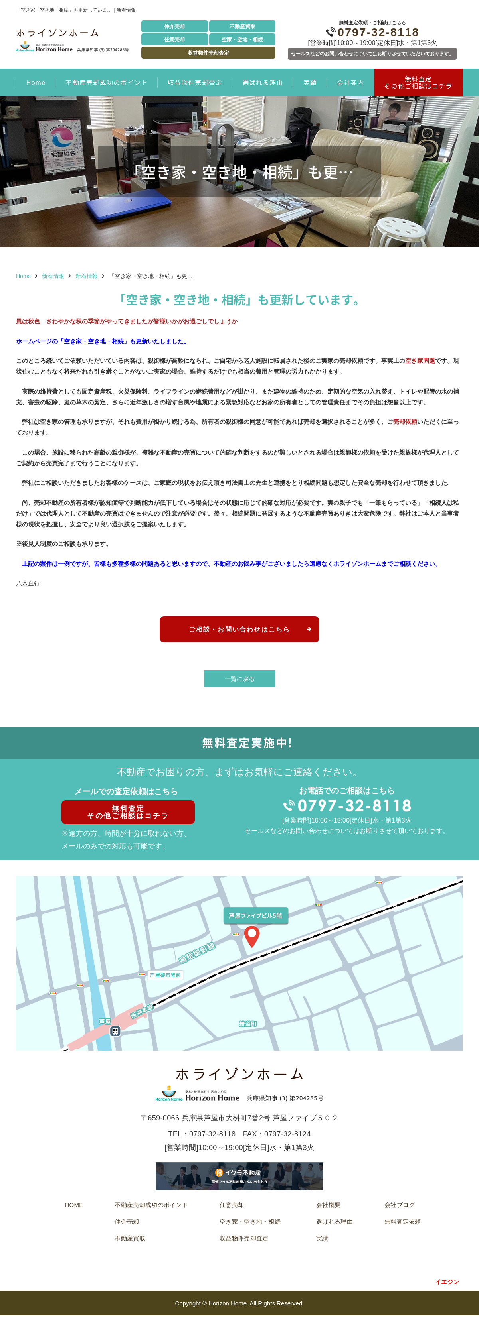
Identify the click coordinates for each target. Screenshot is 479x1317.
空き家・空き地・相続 (250, 1222)
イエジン (447, 1283)
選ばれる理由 (262, 83)
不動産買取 (242, 27)
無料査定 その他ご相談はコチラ (418, 82)
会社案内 (350, 83)
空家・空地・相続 (242, 40)
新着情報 (53, 276)
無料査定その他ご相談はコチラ (126, 813)
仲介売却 (174, 27)
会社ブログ (399, 1206)
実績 (310, 83)
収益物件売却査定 (208, 53)
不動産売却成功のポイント (106, 83)
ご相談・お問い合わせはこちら (239, 630)
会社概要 (328, 1206)
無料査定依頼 (402, 1222)
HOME (74, 1206)
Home (36, 83)
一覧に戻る (240, 680)
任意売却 (174, 40)
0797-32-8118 (373, 32)
